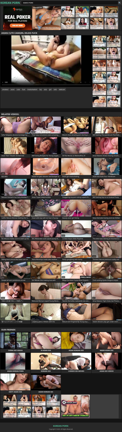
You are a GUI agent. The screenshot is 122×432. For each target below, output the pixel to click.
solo (55, 89)
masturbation (32, 89)
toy (40, 89)
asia (45, 89)
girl (50, 89)
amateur (5, 89)
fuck (23, 89)
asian (12, 89)
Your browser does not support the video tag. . (46, 61)
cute (18, 89)
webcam (62, 89)
